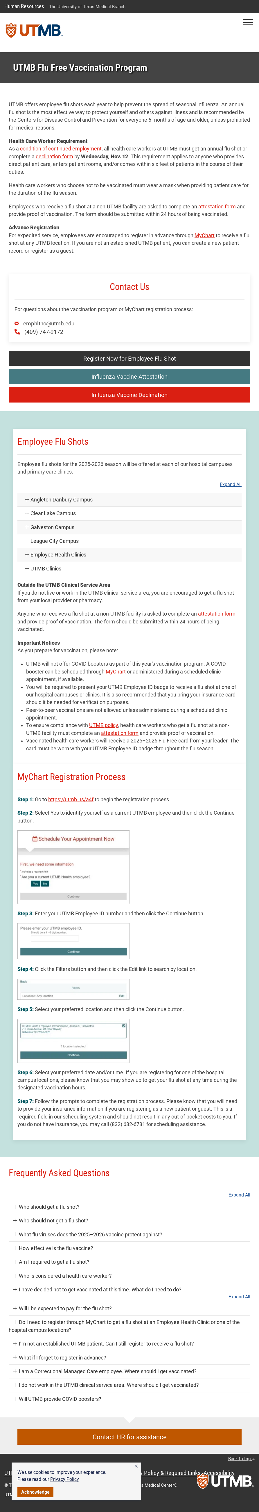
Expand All (231, 484)
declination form (54, 156)
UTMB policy (103, 725)
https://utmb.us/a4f (70, 799)
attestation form (217, 207)
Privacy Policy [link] (64, 1479)
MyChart (205, 235)
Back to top (241, 1458)
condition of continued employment (61, 149)
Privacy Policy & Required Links (163, 1473)
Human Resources (24, 6)
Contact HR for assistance (130, 1437)
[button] (136, 1466)
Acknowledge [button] (35, 1492)
